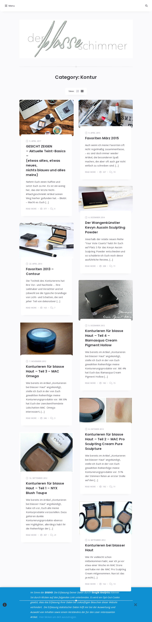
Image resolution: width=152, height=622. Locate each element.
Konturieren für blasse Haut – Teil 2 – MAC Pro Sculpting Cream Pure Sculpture (105, 441)
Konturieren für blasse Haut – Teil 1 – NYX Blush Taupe (45, 488)
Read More (31, 208)
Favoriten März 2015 (102, 138)
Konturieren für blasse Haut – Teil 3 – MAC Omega (45, 371)
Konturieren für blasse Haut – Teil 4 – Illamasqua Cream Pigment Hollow (104, 338)
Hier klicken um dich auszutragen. (57, 617)
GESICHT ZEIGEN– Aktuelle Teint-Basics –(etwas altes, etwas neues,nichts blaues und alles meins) (46, 160)
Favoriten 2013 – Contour (40, 271)
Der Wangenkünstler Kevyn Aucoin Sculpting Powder (105, 227)
